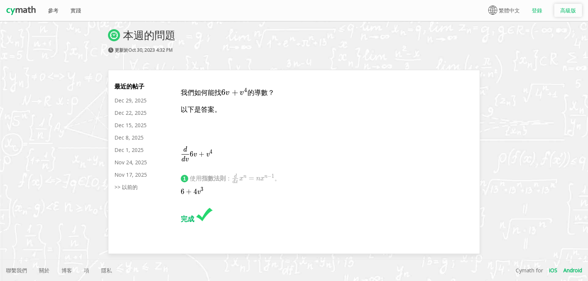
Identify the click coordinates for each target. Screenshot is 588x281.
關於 (44, 270)
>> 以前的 (126, 187)
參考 (53, 10)
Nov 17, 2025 (130, 174)
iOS (553, 270)
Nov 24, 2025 (130, 162)
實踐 (75, 10)
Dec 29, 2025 (130, 100)
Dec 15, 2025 (130, 125)
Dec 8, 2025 (129, 137)
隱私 (106, 270)
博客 (67, 270)
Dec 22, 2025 (130, 112)
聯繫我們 (16, 270)
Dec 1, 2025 (129, 149)
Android (572, 270)
